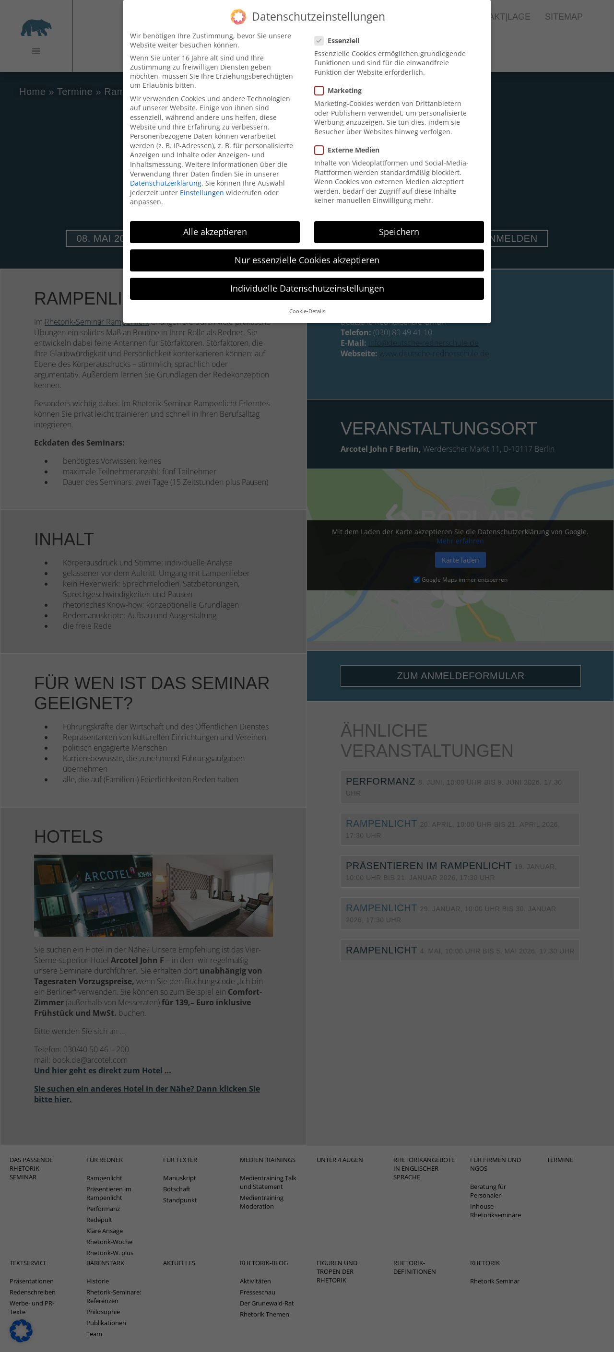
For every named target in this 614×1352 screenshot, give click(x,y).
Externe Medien (350, 136)
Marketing (341, 77)
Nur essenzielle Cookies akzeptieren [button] (307, 247)
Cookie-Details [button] (307, 298)
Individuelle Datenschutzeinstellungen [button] (307, 276)
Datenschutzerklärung (165, 170)
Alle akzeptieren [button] (215, 219)
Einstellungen (202, 179)
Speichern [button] (399, 219)
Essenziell (340, 27)
